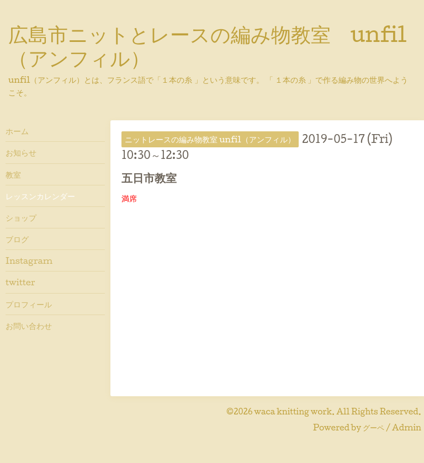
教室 (13, 174)
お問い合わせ (29, 326)
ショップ (21, 217)
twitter (20, 282)
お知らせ (21, 152)
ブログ (17, 239)
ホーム (17, 131)
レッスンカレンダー (40, 196)
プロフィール (29, 304)
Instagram (29, 260)
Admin (406, 427)
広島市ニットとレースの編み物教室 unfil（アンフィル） (207, 45)
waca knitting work (293, 411)
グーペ (373, 427)
